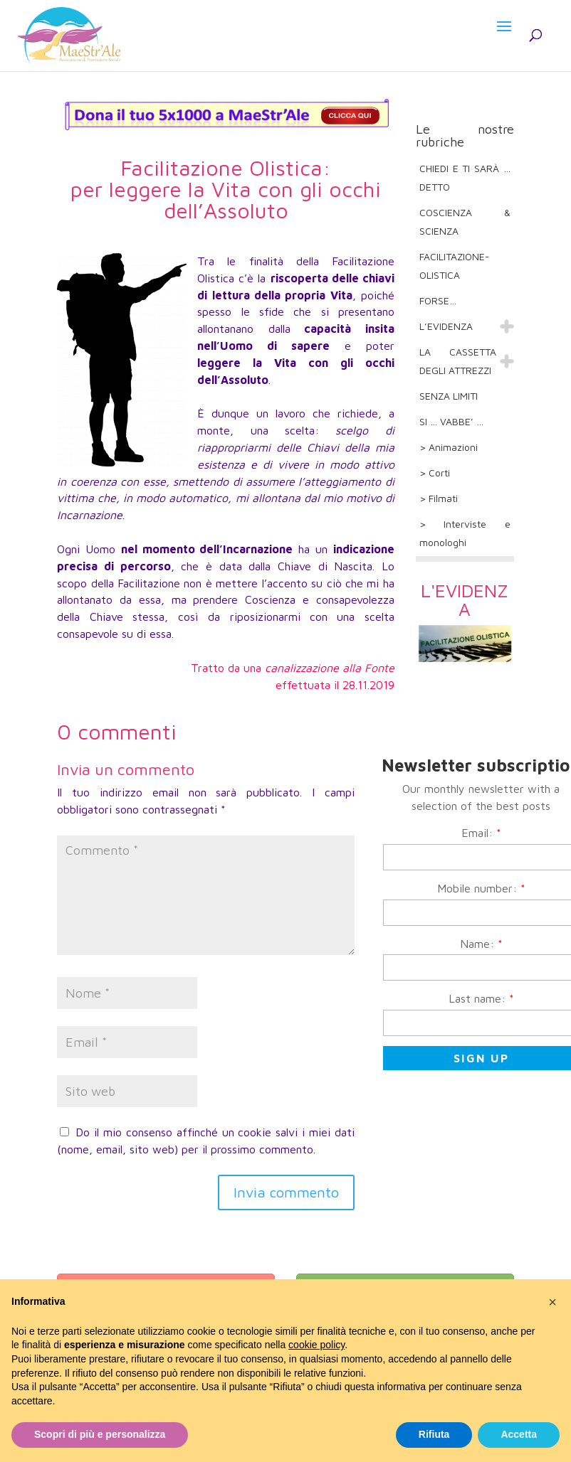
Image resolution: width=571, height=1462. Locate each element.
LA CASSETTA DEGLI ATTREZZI (457, 361)
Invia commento (286, 1192)
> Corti (434, 472)
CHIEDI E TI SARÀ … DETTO (464, 177)
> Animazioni (448, 447)
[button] (552, 1302)
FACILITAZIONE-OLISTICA (454, 265)
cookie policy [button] (316, 1344)
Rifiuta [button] (434, 1434)
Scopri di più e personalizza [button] (99, 1434)
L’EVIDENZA (446, 326)
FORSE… (437, 300)
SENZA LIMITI (448, 396)
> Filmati (438, 498)
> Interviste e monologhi (464, 533)
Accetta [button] (519, 1434)
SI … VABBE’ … (451, 421)
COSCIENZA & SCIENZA (464, 221)
